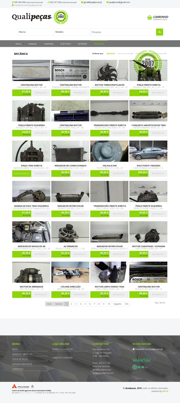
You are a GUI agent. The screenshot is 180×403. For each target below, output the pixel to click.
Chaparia (48, 43)
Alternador (71, 246)
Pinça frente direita (148, 85)
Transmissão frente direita (110, 125)
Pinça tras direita (31, 166)
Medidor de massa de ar (31, 246)
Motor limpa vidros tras (109, 287)
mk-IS (165, 391)
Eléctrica (65, 43)
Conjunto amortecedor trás (148, 125)
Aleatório (111, 53)
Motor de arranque (31, 287)
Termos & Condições (63, 349)
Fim (126, 304)
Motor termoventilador (109, 85)
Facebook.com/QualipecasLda (27, 5)
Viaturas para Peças (22, 364)
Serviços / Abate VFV (22, 354)
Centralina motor (31, 85)
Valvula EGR (110, 166)
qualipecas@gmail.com (103, 373)
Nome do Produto (125, 53)
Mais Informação (21, 173)
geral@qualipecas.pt (102, 369)
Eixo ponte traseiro (148, 166)
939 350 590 (19, 2)
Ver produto (41, 93)
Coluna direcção (71, 287)
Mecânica (99, 43)
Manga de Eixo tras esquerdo (31, 206)
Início (18, 43)
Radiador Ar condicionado (70, 166)
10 (109, 304)
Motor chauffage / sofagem (148, 246)
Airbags (33, 43)
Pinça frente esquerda (31, 125)
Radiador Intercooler (71, 206)
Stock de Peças (20, 359)
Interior (82, 43)
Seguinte (118, 304)
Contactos (17, 369)
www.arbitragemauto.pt (27, 393)
